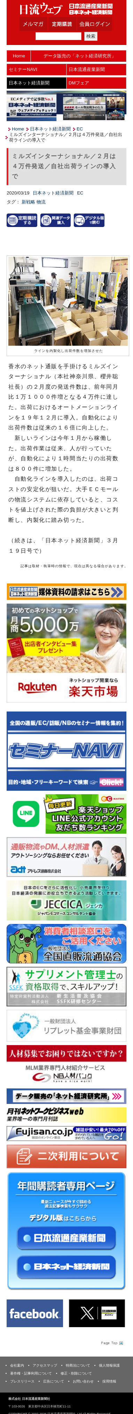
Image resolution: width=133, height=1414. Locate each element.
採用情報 (109, 1381)
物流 (41, 202)
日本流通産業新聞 (87, 69)
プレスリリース (22, 1381)
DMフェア (79, 82)
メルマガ (42, 24)
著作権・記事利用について (31, 1373)
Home (19, 55)
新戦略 (29, 202)
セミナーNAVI (23, 69)
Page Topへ (111, 1342)
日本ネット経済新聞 (29, 82)
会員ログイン (100, 24)
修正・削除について (76, 1373)
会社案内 (17, 1365)
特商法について (78, 1365)
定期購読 (71, 24)
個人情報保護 (109, 1365)
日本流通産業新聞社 (66, 9)
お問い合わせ (83, 1381)
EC (80, 129)
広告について (53, 1381)
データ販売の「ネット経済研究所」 (80, 55)
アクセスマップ (45, 1365)
